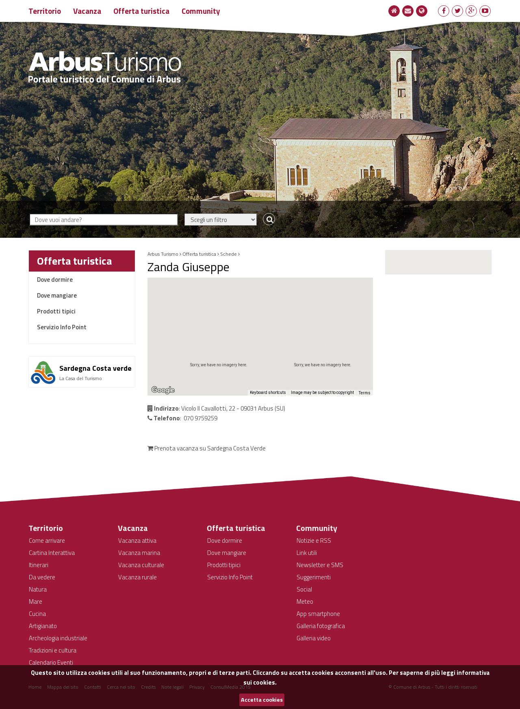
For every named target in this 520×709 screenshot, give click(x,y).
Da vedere (42, 577)
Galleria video (314, 638)
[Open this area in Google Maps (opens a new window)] (163, 390)
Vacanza (87, 11)
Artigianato (43, 626)
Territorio (44, 11)
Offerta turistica (141, 11)
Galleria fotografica (321, 626)
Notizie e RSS (314, 540)
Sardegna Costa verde (95, 368)
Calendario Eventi (51, 662)
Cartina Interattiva (52, 552)
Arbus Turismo (162, 254)
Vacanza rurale (137, 577)
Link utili (307, 552)
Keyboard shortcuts (268, 392)
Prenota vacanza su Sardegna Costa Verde (206, 448)
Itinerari (38, 565)
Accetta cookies (262, 699)
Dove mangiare (57, 295)
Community (201, 11)
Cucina (37, 613)
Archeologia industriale (58, 638)
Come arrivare (47, 540)
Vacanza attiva (137, 540)
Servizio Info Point (62, 327)
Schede (228, 254)
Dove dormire (55, 279)
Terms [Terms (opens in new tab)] (364, 393)
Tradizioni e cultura (52, 650)
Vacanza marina (139, 552)
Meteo (305, 601)
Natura (38, 589)
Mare (35, 601)
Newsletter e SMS (320, 565)
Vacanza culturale (141, 565)
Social (304, 589)
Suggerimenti (314, 577)
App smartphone (318, 613)
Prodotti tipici (56, 311)
